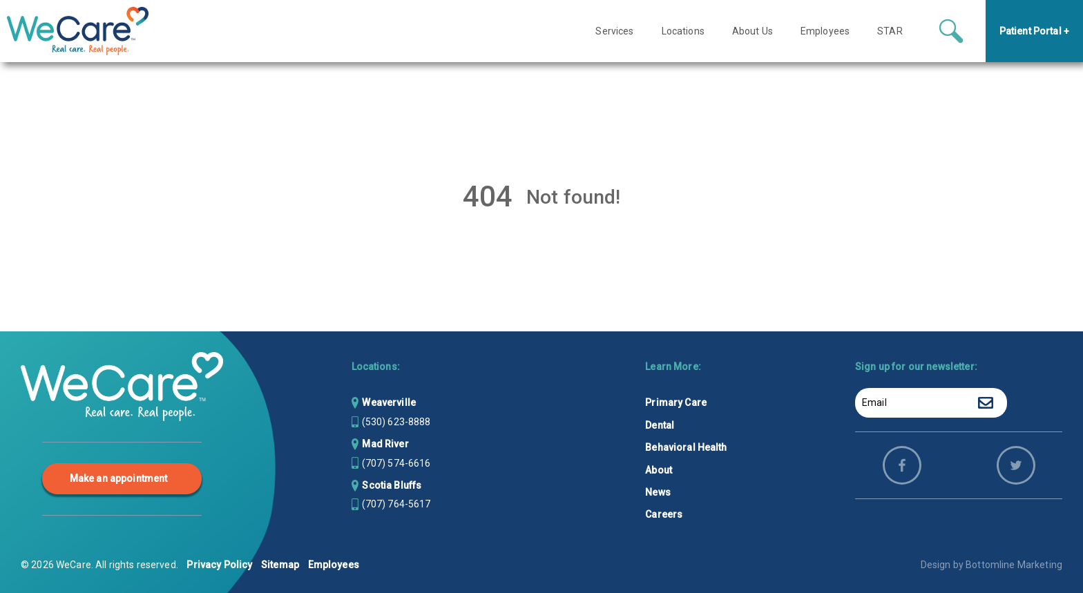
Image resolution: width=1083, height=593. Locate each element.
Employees (333, 564)
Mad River (385, 443)
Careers (663, 514)
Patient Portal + (1034, 31)
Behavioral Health (686, 447)
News (658, 492)
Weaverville (389, 402)
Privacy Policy (219, 564)
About (658, 470)
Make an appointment (119, 478)
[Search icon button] (951, 31)
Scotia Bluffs (391, 485)
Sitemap (280, 564)
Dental (659, 425)
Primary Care (676, 402)
